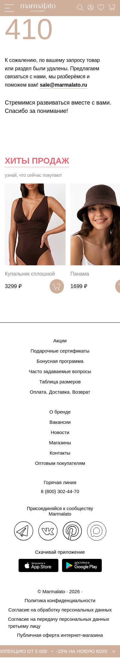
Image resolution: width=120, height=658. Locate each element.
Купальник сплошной (30, 274)
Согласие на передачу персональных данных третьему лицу (58, 622)
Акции (60, 340)
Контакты (60, 453)
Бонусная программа (59, 361)
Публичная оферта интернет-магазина (60, 635)
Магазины (60, 442)
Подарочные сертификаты (59, 351)
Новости (60, 432)
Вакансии (59, 422)
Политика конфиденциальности (60, 600)
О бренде (60, 411)
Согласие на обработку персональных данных (60, 609)
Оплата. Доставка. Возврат (60, 392)
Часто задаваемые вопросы (60, 371)
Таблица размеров (60, 381)
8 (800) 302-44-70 (60, 491)
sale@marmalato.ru (63, 85)
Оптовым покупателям (60, 463)
